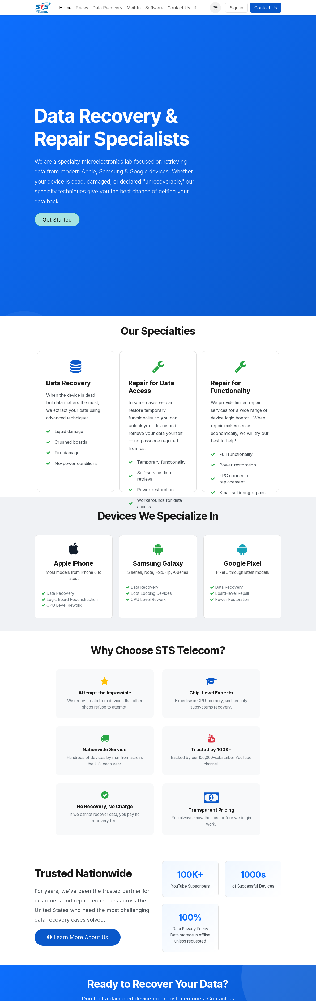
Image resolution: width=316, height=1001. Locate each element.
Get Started (57, 220)
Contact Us (265, 7)
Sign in (236, 7)
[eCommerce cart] (215, 7)
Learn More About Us (77, 947)
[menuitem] (65, 7)
